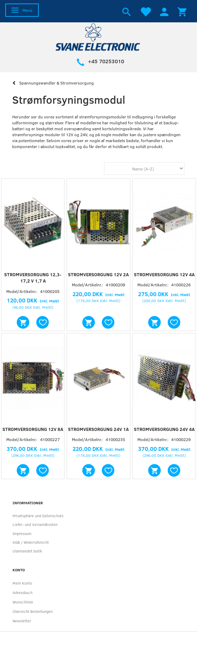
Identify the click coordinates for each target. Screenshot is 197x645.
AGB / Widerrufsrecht (31, 542)
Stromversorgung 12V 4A (164, 274)
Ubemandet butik (27, 551)
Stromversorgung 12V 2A (98, 274)
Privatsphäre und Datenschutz (38, 515)
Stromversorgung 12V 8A (32, 429)
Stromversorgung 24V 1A (98, 429)
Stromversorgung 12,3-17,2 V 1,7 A (32, 277)
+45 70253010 (106, 61)
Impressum (22, 533)
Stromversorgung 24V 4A (164, 429)
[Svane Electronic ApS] (99, 36)
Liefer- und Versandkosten (35, 524)
